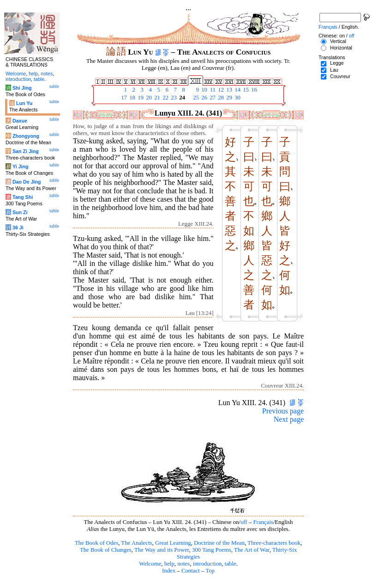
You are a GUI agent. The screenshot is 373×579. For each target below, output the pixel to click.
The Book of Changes (106, 550)
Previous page (283, 411)
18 (131, 97)
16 (253, 89)
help (169, 564)
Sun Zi (20, 212)
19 (140, 97)
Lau (334, 70)
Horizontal (341, 47)
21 (156, 97)
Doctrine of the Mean (219, 543)
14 (237, 89)
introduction (207, 564)
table (230, 564)
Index (168, 570)
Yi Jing (20, 166)
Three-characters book (274, 543)
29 (228, 97)
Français (263, 522)
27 (212, 97)
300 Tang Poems (211, 550)
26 (203, 97)
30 (237, 97)
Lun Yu (24, 103)
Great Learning (173, 543)
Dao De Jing (26, 182)
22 (164, 97)
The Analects (136, 543)
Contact (190, 570)
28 (220, 97)
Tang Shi (22, 197)
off (244, 522)
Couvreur (340, 76)
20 (148, 97)
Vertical (338, 41)
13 (228, 89)
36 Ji (18, 227)
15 (245, 89)
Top (210, 570)
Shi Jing (21, 88)
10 (203, 89)
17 (123, 97)
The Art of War (252, 550)
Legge (337, 63)
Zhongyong (25, 136)
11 (212, 89)
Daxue (19, 120)
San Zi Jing (25, 151)
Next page (289, 419)
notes (183, 564)
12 (220, 89)
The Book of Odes (96, 543)
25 (195, 97)
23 (173, 97)
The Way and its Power (161, 550)
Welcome (150, 564)
